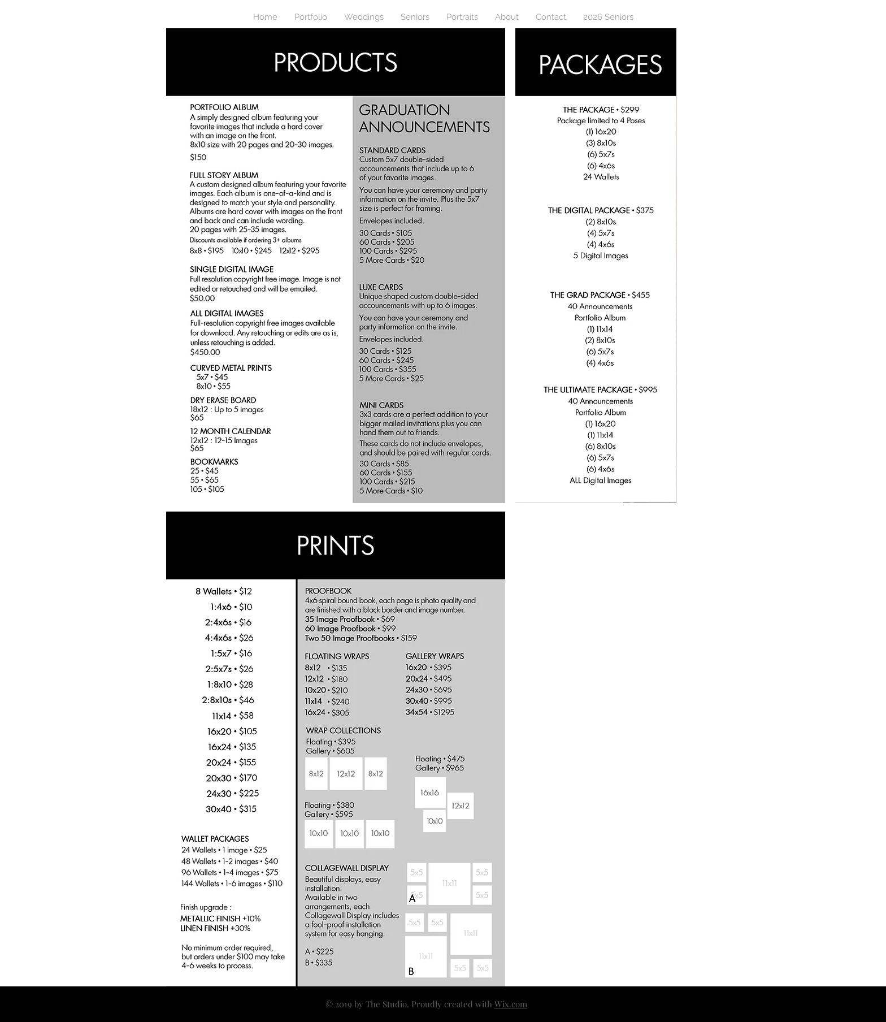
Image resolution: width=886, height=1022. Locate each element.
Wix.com (510, 1004)
